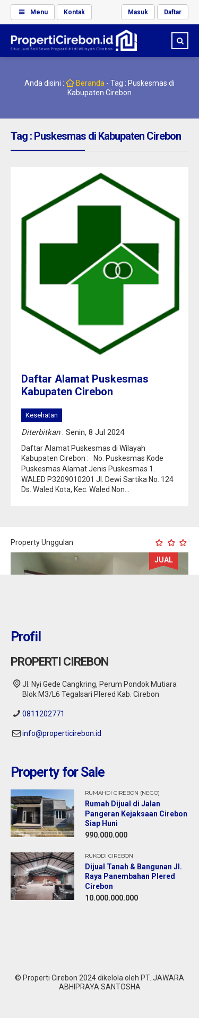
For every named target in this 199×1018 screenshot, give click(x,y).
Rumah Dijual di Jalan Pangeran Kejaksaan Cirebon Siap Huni (136, 813)
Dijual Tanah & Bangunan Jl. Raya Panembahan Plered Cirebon (133, 876)
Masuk (138, 12)
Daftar (172, 12)
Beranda (84, 83)
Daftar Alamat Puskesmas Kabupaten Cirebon (85, 385)
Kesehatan (41, 415)
